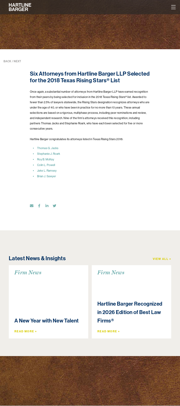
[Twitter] (56, 206)
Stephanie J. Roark (48, 153)
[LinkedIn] (48, 206)
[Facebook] (40, 206)
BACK (7, 61)
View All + (162, 259)
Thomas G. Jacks (48, 148)
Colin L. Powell (46, 165)
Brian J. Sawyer (46, 176)
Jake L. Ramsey (47, 170)
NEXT (17, 61)
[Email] (33, 206)
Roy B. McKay (45, 159)
